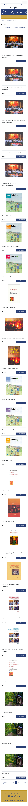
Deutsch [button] (6, 4)
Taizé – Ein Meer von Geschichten (10, 246)
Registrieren (22, 4)
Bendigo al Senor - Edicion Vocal (10, 368)
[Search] (11, 2)
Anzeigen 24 (8, 27)
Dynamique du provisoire (8, 307)
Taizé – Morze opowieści (8, 460)
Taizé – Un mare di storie (8, 399)
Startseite (3, 20)
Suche (24, 2)
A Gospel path (5, 773)
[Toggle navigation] (24, 16)
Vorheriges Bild (4, 783)
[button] (13, 7)
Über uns (7, 793)
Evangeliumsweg (6, 743)
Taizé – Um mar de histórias (9, 429)
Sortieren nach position (19, 27)
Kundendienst (20, 793)
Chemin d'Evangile (7, 712)
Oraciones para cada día (8, 521)
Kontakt (13, 793)
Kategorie (9, 20)
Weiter (24, 782)
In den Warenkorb (21, 61)
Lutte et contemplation (8, 491)
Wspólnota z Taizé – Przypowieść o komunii (13, 152)
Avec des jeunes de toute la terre (10, 682)
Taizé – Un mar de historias (9, 277)
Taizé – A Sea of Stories (8, 215)
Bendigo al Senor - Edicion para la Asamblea (13, 338)
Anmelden (14, 4)
